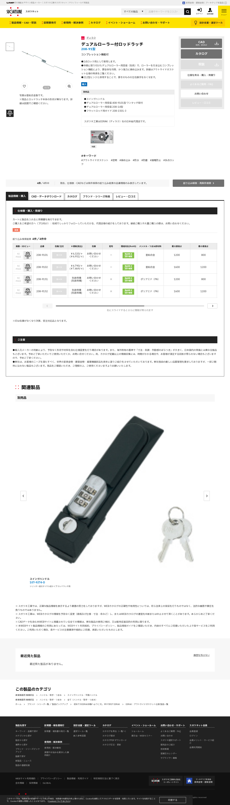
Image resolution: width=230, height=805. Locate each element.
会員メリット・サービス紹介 (201, 742)
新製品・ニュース (23, 760)
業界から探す (21, 744)
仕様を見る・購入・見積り (201, 75)
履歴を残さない (201, 655)
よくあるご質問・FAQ (171, 731)
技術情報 (165, 749)
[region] (115, 270)
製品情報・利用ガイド (78, 778)
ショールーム (138, 731)
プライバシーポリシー (103, 626)
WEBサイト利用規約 (78, 626)
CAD (201, 43)
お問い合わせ (201, 94)
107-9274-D (37, 583)
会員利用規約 (195, 747)
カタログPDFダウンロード (114, 740)
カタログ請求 (108, 735)
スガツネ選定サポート (171, 740)
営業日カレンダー (169, 753)
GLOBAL (47, 783)
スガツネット (23, 11)
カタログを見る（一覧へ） (114, 731)
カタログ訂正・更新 (111, 744)
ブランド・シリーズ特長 (96, 197)
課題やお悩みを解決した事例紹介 (56, 754)
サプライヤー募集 (169, 758)
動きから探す (21, 740)
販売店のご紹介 (168, 744)
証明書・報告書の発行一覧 (56, 731)
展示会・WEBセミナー (142, 735)
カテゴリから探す (23, 735)
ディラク (91, 38)
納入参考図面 (79, 735)
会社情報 (19, 783)
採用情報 (33, 783)
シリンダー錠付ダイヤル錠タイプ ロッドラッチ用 (50, 586)
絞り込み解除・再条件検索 (197, 183)
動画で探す (20, 756)
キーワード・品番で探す (26, 731)
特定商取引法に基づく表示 (106, 778)
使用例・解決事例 (52, 747)
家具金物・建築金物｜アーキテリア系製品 (203, 2)
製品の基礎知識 (22, 765)
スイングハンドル (39, 579)
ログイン (193, 735)
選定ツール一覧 (80, 731)
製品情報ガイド (125, 626)
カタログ (201, 54)
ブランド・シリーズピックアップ (27, 750)
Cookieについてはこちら (59, 801)
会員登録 (193, 731)
